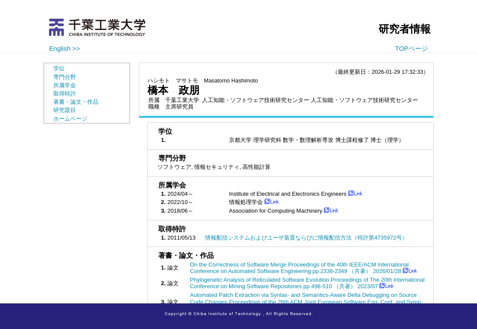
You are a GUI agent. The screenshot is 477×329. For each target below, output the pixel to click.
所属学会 (64, 85)
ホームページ (70, 118)
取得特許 (64, 93)
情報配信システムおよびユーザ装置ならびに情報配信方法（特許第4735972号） (306, 237)
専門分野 (64, 77)
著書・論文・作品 (75, 102)
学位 (59, 68)
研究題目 (64, 110)
